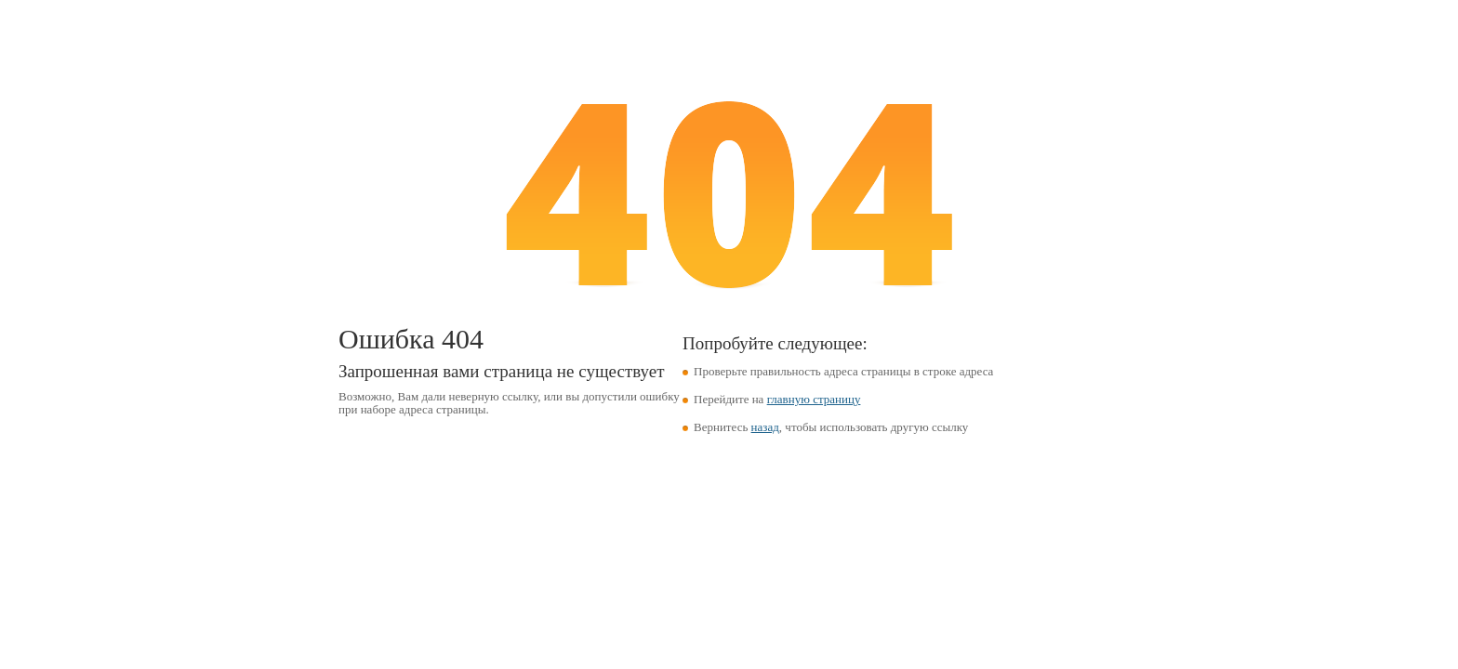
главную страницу (814, 399)
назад (765, 427)
